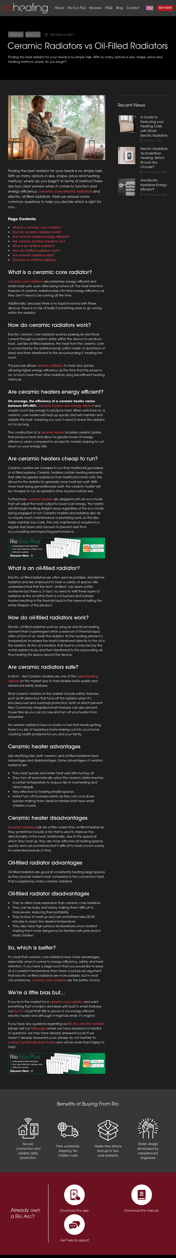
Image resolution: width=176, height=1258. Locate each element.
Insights (16, 35)
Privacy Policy (57, 1249)
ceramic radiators (50, 366)
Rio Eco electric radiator (86, 1024)
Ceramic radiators (21, 827)
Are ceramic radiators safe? (33, 255)
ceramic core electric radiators (65, 191)
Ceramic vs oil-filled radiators (34, 260)
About (59, 8)
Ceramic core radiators (25, 281)
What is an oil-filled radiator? (33, 246)
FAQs (109, 8)
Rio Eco (33, 35)
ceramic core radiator (66, 1002)
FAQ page (38, 1028)
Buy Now (165, 8)
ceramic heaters (40, 499)
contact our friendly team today (32, 1042)
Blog (119, 8)
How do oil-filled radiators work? (36, 251)
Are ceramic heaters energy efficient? (41, 237)
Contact (132, 8)
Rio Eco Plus (77, 8)
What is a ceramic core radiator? (37, 227)
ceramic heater (52, 432)
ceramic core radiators (49, 980)
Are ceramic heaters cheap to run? (39, 241)
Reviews (95, 8)
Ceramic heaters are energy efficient (66, 406)
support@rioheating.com (139, 1246)
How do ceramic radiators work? (37, 232)
